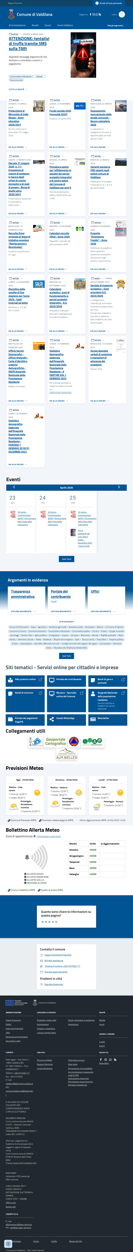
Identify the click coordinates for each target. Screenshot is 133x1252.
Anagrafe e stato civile (46, 1020)
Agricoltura (42, 627)
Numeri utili (11, 1206)
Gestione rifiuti (26, 635)
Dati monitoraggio (13, 1241)
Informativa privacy (76, 1060)
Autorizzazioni (43, 1024)
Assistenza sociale (76, 627)
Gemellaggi (14, 635)
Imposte (65, 635)
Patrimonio (117, 643)
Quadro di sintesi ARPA (50, 890)
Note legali (72, 1064)
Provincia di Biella (44, 1060)
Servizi (48, 25)
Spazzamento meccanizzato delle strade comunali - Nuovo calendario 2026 (100, 117)
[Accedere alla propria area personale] (108, 3)
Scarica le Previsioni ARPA (22, 820)
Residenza (47, 639)
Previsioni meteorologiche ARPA (56, 820)
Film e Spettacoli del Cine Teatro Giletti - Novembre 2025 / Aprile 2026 (85, 538)
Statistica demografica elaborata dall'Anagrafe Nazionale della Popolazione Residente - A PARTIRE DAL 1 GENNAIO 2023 (57, 364)
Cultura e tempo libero (46, 1032)
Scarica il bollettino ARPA (21, 890)
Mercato (95, 635)
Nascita (12, 639)
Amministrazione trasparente (80, 1072)
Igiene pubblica (41, 635)
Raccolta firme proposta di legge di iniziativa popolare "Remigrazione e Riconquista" (19, 240)
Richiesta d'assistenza (77, 1084)
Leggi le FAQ (73, 1075)
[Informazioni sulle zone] (49, 836)
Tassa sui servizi (88, 639)
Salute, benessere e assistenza (81, 1020)
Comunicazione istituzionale (59, 631)
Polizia (38, 639)
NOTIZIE (15, 34)
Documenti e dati (13, 1040)
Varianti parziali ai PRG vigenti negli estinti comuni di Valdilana (100, 172)
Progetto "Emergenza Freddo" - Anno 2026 (98, 238)
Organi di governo (13, 1020)
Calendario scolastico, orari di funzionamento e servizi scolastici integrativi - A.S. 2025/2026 (59, 297)
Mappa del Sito (75, 1241)
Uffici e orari (11, 1202)
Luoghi (102, 1041)
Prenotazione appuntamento (80, 1081)
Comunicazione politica (81, 631)
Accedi (53, 601)
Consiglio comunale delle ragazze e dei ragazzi (79, 643)
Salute (48, 648)
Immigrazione (54, 635)
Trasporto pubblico (116, 639)
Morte (120, 635)
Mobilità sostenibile (108, 635)
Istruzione (74, 635)
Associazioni (90, 627)
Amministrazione (17, 25)
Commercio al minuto (17, 631)
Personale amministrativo (17, 1036)
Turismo (15, 643)
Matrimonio (85, 635)
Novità (35, 25)
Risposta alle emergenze (63, 639)
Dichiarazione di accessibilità (80, 1068)
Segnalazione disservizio (78, 1078)
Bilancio (100, 627)
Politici (8, 1024)
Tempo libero (102, 639)
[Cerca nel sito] (121, 14)
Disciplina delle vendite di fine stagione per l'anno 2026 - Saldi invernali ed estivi (19, 296)
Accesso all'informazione (19, 627)
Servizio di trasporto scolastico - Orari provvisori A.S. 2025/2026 (101, 291)
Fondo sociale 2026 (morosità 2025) (60, 112)
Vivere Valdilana (65, 25)
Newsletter (104, 1063)
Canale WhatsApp (44, 1068)
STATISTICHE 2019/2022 (60, 392)
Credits (54, 1241)
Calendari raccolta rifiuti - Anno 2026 (59, 235)
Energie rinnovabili (116, 631)
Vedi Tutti (66, 655)
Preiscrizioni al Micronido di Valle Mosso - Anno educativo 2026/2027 (18, 117)
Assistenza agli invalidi (57, 627)
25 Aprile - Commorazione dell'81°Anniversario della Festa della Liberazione (27, 518)
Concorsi (95, 631)
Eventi (102, 1045)
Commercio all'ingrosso (114, 627)
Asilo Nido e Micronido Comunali (46, 643)
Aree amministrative (14, 1028)
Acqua (33, 627)
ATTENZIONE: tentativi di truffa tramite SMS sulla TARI (29, 43)
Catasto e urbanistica (46, 1028)
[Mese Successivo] (119, 487)
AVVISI (97, 278)
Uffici (8, 1032)
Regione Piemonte (15, 3)
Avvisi (101, 1024)
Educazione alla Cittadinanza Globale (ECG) (70, 648)
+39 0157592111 (22, 1073)
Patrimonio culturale (26, 639)
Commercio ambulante (37, 631)
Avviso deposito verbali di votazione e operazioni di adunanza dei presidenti (101, 357)
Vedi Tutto (66, 559)
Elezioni (104, 631)
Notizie (102, 1020)
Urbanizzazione (26, 643)
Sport (77, 639)
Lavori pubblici (105, 643)
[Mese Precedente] (14, 487)
